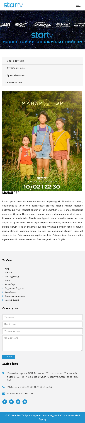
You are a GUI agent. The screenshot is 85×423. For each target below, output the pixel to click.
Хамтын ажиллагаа (15, 296)
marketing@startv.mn (20, 393)
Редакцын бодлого (14, 288)
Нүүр (7, 268)
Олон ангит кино (15, 61)
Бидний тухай (12, 300)
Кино (7, 280)
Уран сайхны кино (16, 75)
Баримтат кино (14, 82)
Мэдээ (8, 272)
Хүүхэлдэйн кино (16, 68)
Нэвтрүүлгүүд (12, 276)
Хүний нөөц (11, 292)
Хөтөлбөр (10, 284)
